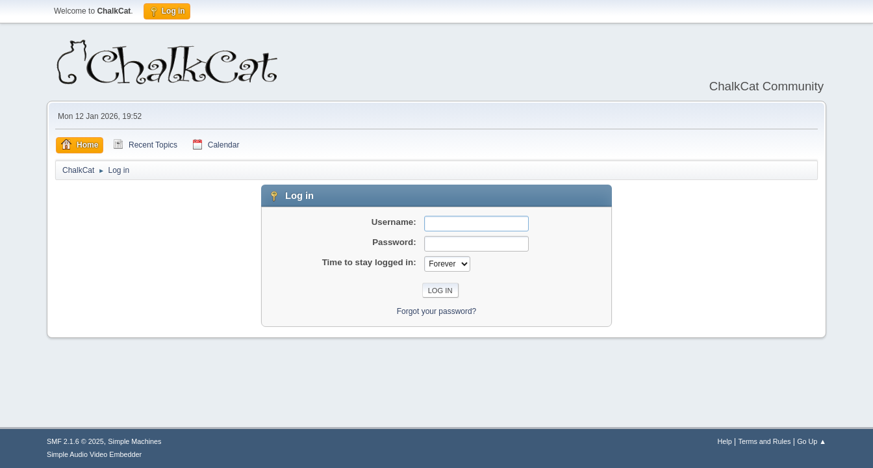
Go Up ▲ (811, 441)
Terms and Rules (765, 441)
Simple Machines (134, 441)
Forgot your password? (437, 311)
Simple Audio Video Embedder (94, 454)
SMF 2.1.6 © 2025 (75, 441)
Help (725, 441)
